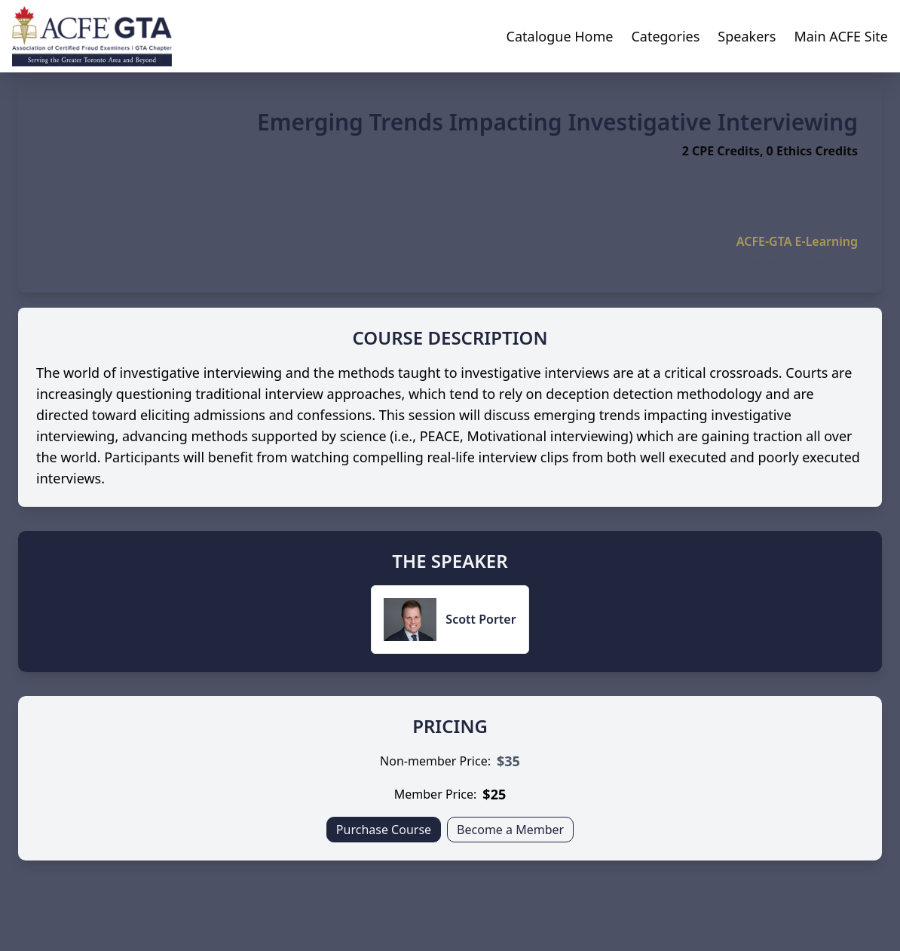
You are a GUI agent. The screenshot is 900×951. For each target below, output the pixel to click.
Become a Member (510, 829)
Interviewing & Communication (789, 262)
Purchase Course (383, 829)
